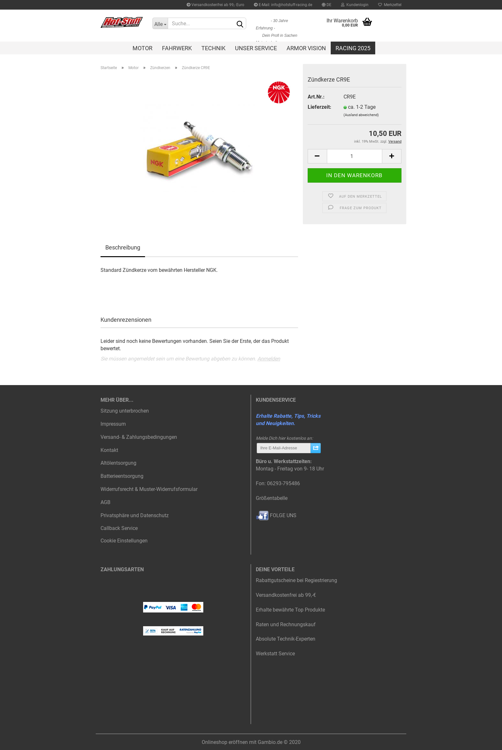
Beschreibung (122, 247)
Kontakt (109, 450)
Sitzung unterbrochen (125, 411)
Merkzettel (389, 5)
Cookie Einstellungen (124, 541)
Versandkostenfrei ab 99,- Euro (215, 5)
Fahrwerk (177, 48)
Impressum (113, 424)
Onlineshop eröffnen (225, 742)
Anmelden (268, 359)
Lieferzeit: (319, 107)
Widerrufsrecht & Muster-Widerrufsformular (149, 489)
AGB (105, 502)
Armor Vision (306, 48)
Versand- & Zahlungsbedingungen (139, 437)
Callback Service (119, 528)
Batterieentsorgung (122, 476)
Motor (142, 48)
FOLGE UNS (276, 515)
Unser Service (256, 48)
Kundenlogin (354, 5)
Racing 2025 (353, 48)
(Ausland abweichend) (361, 115)
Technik (213, 48)
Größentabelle (271, 498)
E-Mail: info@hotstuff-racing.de (283, 5)
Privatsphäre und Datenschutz (135, 515)
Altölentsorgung (118, 463)
